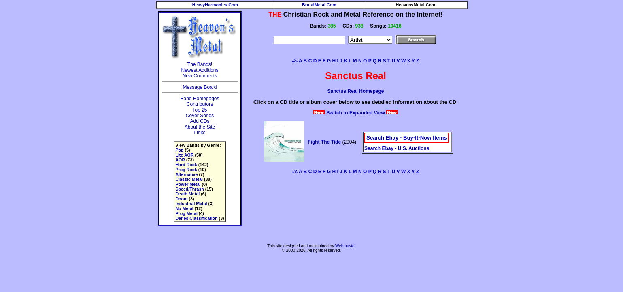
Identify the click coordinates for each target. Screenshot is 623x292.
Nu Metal (184, 208)
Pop (179, 150)
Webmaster (345, 246)
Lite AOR (184, 154)
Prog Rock (186, 169)
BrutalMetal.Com (319, 4)
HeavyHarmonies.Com (215, 4)
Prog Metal (186, 213)
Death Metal (187, 193)
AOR (180, 159)
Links (199, 132)
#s (295, 61)
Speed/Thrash (189, 189)
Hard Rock (186, 164)
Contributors (200, 104)
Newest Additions (199, 70)
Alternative (186, 174)
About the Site (200, 127)
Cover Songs (200, 115)
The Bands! (199, 64)
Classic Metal (189, 179)
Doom (181, 198)
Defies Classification (196, 218)
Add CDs (199, 121)
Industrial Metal (191, 203)
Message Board (200, 87)
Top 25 (199, 110)
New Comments (200, 76)
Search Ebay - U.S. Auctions (396, 148)
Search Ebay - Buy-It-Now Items (406, 138)
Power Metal (187, 184)
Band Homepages (199, 98)
